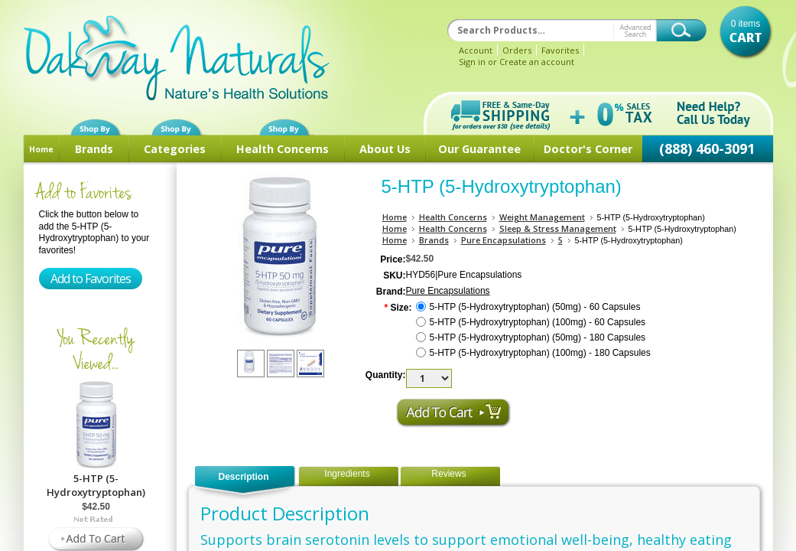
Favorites (560, 50)
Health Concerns (282, 149)
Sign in (472, 61)
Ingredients (346, 473)
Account (475, 50)
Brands (94, 149)
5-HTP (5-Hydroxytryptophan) (96, 485)
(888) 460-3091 (707, 148)
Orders (516, 50)
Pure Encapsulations (503, 240)
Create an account (536, 61)
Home (41, 149)
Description (243, 476)
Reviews (448, 473)
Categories (175, 149)
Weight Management (542, 217)
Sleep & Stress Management (557, 228)
